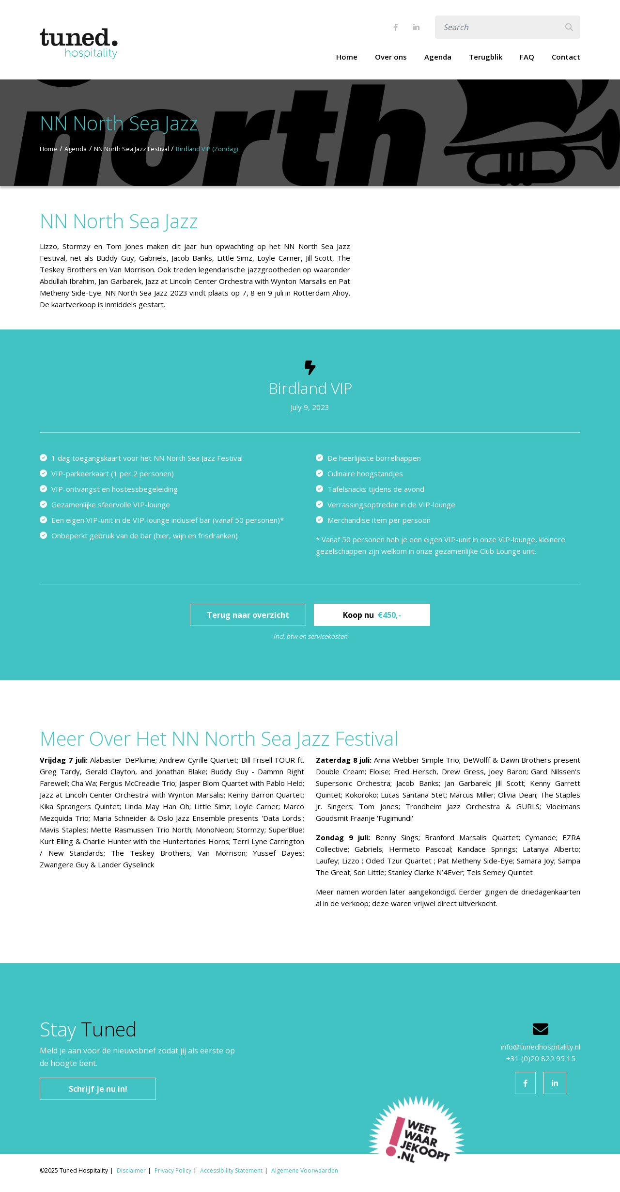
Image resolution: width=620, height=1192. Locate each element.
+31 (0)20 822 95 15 (540, 1058)
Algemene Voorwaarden (304, 1170)
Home (346, 57)
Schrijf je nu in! (98, 1088)
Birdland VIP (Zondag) (207, 148)
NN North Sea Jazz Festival (131, 148)
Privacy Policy (173, 1170)
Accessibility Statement (231, 1170)
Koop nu (372, 615)
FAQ (527, 57)
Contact (566, 57)
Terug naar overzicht (248, 615)
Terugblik (485, 57)
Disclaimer (131, 1170)
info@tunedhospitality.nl (540, 1046)
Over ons (391, 57)
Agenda (437, 57)
